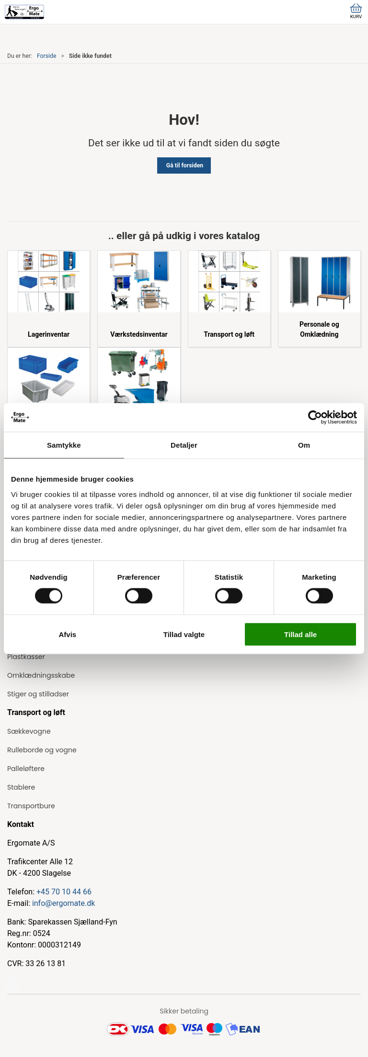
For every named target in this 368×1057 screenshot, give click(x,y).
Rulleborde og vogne (42, 750)
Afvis (67, 634)
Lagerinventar (48, 334)
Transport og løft (229, 334)
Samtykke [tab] (64, 445)
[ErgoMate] (24, 12)
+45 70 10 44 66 (64, 891)
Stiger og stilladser (38, 694)
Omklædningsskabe (41, 675)
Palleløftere (26, 768)
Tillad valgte (184, 634)
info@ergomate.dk (63, 903)
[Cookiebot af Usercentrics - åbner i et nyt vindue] (315, 417)
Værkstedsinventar (138, 334)
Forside (47, 56)
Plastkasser (26, 656)
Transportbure (31, 806)
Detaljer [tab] (184, 445)
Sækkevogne (29, 731)
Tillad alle (300, 634)
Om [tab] (304, 445)
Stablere (21, 787)
